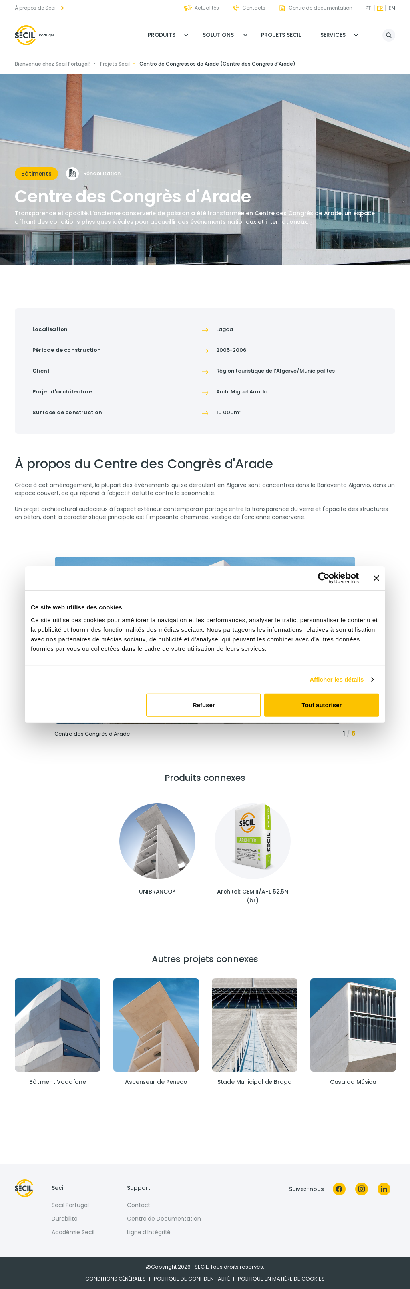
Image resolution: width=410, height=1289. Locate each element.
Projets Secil (281, 35)
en (391, 8)
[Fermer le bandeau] (376, 578)
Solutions (218, 35)
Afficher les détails (337, 679)
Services (333, 35)
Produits (161, 35)
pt (368, 8)
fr (380, 8)
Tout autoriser (322, 704)
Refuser (204, 704)
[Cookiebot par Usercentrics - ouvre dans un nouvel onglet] (324, 578)
